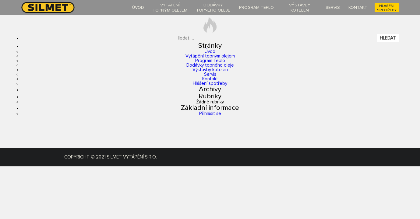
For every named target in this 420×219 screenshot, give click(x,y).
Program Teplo (210, 60)
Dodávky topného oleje (210, 65)
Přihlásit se (210, 113)
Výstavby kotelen (210, 70)
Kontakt (210, 79)
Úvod (210, 51)
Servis (210, 74)
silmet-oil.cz (55, 7)
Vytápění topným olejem (210, 56)
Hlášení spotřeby (210, 83)
